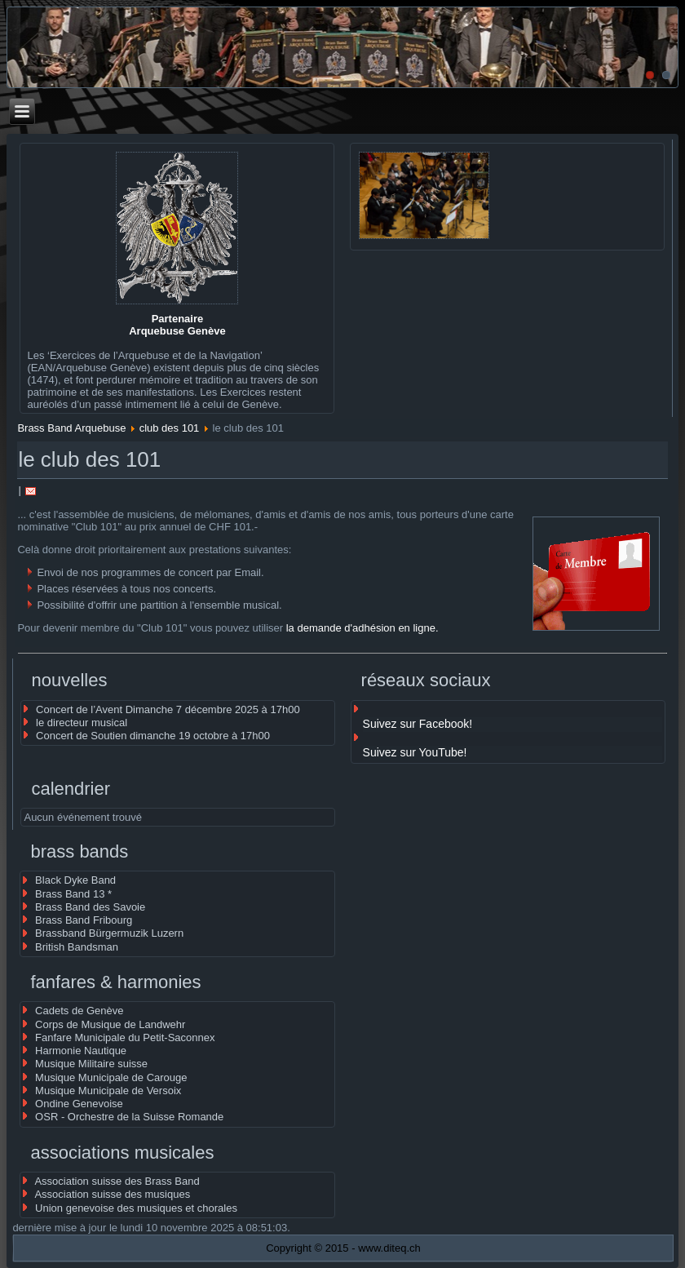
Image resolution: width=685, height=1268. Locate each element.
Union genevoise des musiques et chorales (136, 1208)
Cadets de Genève (79, 1010)
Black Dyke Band (75, 880)
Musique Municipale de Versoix (108, 1090)
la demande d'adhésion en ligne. (362, 628)
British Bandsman (76, 947)
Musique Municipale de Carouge (111, 1077)
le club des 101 (89, 459)
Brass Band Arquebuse (71, 428)
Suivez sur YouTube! (415, 752)
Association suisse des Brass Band (116, 1181)
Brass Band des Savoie (90, 907)
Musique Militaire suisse (91, 1063)
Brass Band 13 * (73, 894)
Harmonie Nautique (80, 1050)
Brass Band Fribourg (83, 920)
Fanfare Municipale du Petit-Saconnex (124, 1037)
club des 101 (169, 428)
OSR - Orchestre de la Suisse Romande (129, 1117)
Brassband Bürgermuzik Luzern (109, 933)
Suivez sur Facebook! (418, 723)
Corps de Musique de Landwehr (110, 1024)
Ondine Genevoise (79, 1103)
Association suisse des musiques (112, 1194)
